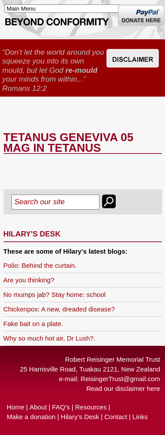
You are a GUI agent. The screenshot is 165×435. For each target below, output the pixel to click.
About (38, 407)
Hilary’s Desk (80, 416)
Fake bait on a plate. (33, 323)
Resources (91, 407)
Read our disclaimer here (123, 388)
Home (15, 407)
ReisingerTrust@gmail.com (120, 378)
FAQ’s (61, 407)
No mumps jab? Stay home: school (55, 294)
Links (140, 416)
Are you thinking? (29, 280)
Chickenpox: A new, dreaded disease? (59, 309)
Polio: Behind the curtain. (40, 265)
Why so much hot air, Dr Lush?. (49, 338)
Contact (115, 416)
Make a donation (31, 416)
